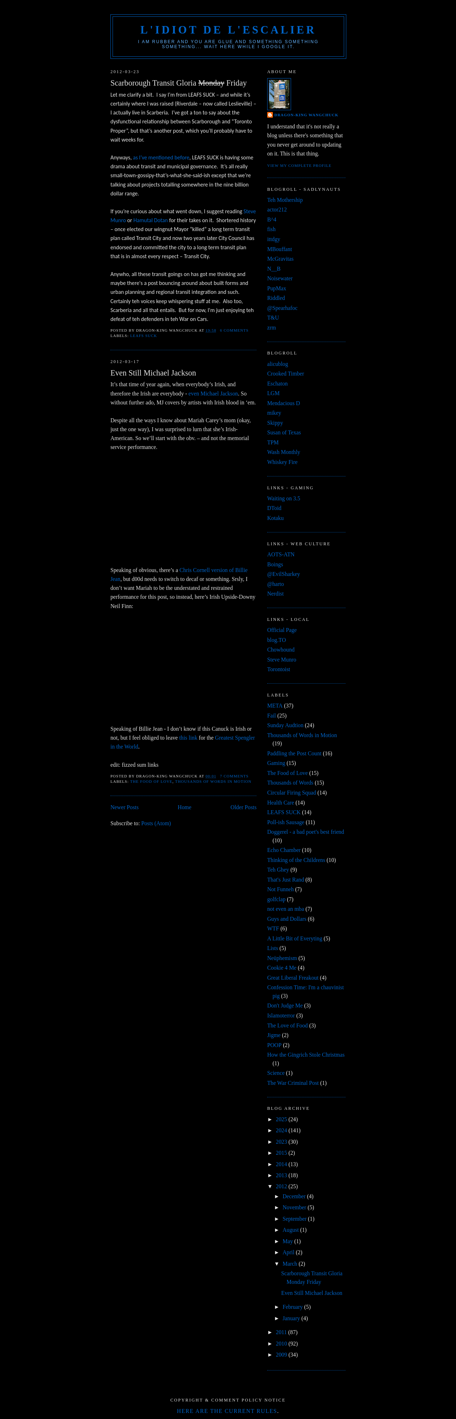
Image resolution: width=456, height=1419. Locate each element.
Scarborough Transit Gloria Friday (178, 82)
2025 (282, 1119)
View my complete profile (299, 165)
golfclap (276, 899)
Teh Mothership (285, 200)
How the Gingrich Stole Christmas (305, 1055)
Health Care (280, 803)
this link (188, 738)
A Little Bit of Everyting (294, 938)
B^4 (271, 219)
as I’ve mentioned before (161, 157)
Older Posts (243, 807)
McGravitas (280, 259)
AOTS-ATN (281, 554)
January (292, 1318)
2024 (282, 1130)
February (293, 1307)
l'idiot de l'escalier (228, 30)
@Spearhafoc (282, 308)
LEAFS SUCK (143, 335)
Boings (275, 564)
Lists (272, 948)
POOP (274, 1045)
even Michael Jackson (213, 394)
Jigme (274, 1035)
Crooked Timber (285, 374)
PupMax (276, 288)
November (295, 1207)
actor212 (277, 209)
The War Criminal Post (293, 1083)
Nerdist (275, 594)
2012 (282, 1186)
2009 (282, 1355)
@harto (275, 584)
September (295, 1219)
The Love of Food (287, 1025)
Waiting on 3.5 (283, 498)
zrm (271, 328)
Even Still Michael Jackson (153, 372)
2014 (282, 1164)
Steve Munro (281, 660)
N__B (274, 269)
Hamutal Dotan (150, 220)
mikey (274, 413)
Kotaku (275, 518)
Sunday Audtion (285, 725)
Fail (271, 716)
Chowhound (281, 650)
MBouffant (279, 249)
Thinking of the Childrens (296, 860)
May (288, 1241)
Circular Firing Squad (291, 793)
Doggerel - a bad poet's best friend (305, 832)
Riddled (276, 298)
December (295, 1196)
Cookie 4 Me (281, 968)
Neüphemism (282, 958)
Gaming (276, 763)
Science (276, 1073)
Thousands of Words (290, 783)
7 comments (234, 776)
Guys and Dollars (286, 919)
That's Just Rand (285, 880)
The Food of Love (151, 781)
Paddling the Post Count (294, 753)
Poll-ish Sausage (285, 822)
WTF (273, 928)
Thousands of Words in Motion (213, 781)
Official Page (282, 630)
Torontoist (278, 669)
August (291, 1230)
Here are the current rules (227, 1411)
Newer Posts (124, 807)
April (289, 1252)
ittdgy (273, 239)
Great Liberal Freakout (292, 978)
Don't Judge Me (285, 1005)
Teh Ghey (278, 870)
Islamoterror (281, 1015)
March (291, 1264)
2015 (282, 1153)
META (275, 706)
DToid (274, 508)
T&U (273, 318)
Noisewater (280, 278)
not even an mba (285, 909)
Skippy (275, 423)
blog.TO (276, 640)
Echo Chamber (284, 850)
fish (271, 229)
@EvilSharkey (283, 574)
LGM (273, 393)
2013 (282, 1175)
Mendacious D (283, 403)
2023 (282, 1142)
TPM (273, 442)
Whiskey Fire (282, 462)
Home (184, 807)
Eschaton (277, 384)
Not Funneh (280, 889)
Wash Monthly (283, 452)
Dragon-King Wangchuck (306, 115)
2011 (282, 1332)
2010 (282, 1344)
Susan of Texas (284, 432)
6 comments (234, 330)
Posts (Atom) (156, 823)
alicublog (277, 364)
